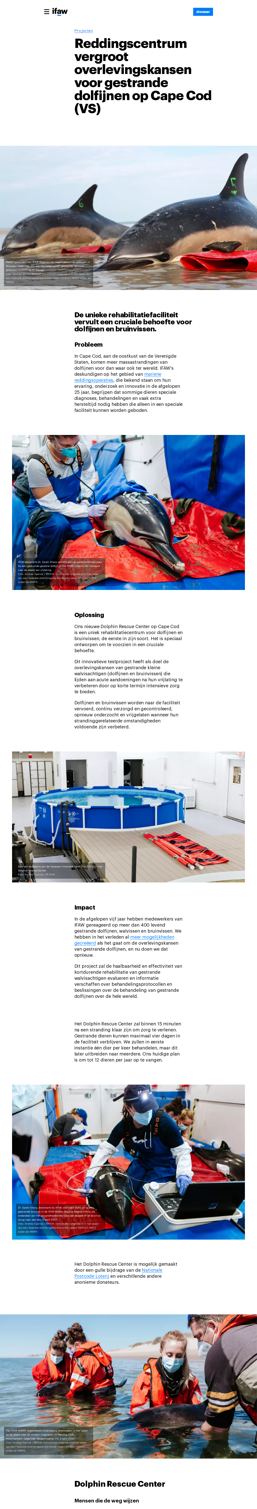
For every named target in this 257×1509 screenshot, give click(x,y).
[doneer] (203, 12)
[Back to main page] (60, 12)
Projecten (83, 31)
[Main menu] (46, 11)
